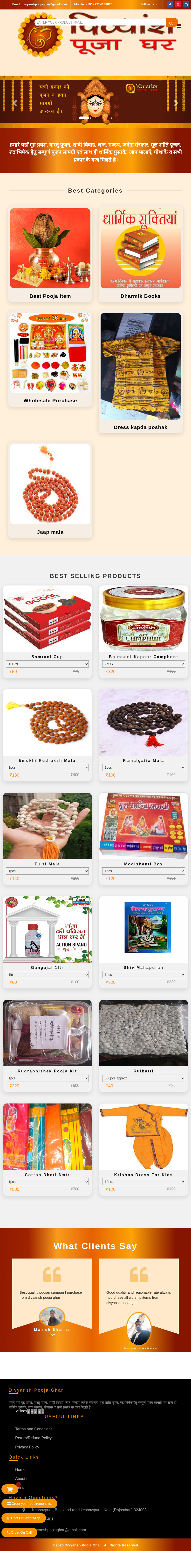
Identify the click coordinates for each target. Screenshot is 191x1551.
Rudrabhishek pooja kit (47, 1071)
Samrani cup (47, 657)
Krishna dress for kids (143, 1175)
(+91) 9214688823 (99, 4)
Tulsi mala (47, 864)
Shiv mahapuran (144, 968)
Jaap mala (50, 532)
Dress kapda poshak (140, 427)
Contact (21, 1488)
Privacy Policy (27, 1447)
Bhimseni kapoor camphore (143, 657)
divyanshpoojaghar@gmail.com (45, 4)
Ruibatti (144, 1071)
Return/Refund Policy (33, 1438)
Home (20, 1469)
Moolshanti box (143, 864)
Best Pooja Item (50, 296)
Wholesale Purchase (50, 400)
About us (22, 1479)
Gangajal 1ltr (47, 968)
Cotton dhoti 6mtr (47, 1175)
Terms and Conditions (34, 1429)
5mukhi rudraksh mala (47, 761)
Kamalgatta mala (143, 761)
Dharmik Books (141, 296)
